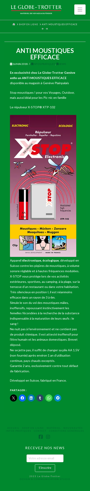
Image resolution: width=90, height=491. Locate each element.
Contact (40, 430)
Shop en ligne (33, 428)
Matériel (54, 428)
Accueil (13, 428)
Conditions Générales (66, 430)
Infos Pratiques (43, 64)
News (61, 64)
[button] (80, 9)
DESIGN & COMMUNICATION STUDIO (45, 479)
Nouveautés (73, 428)
